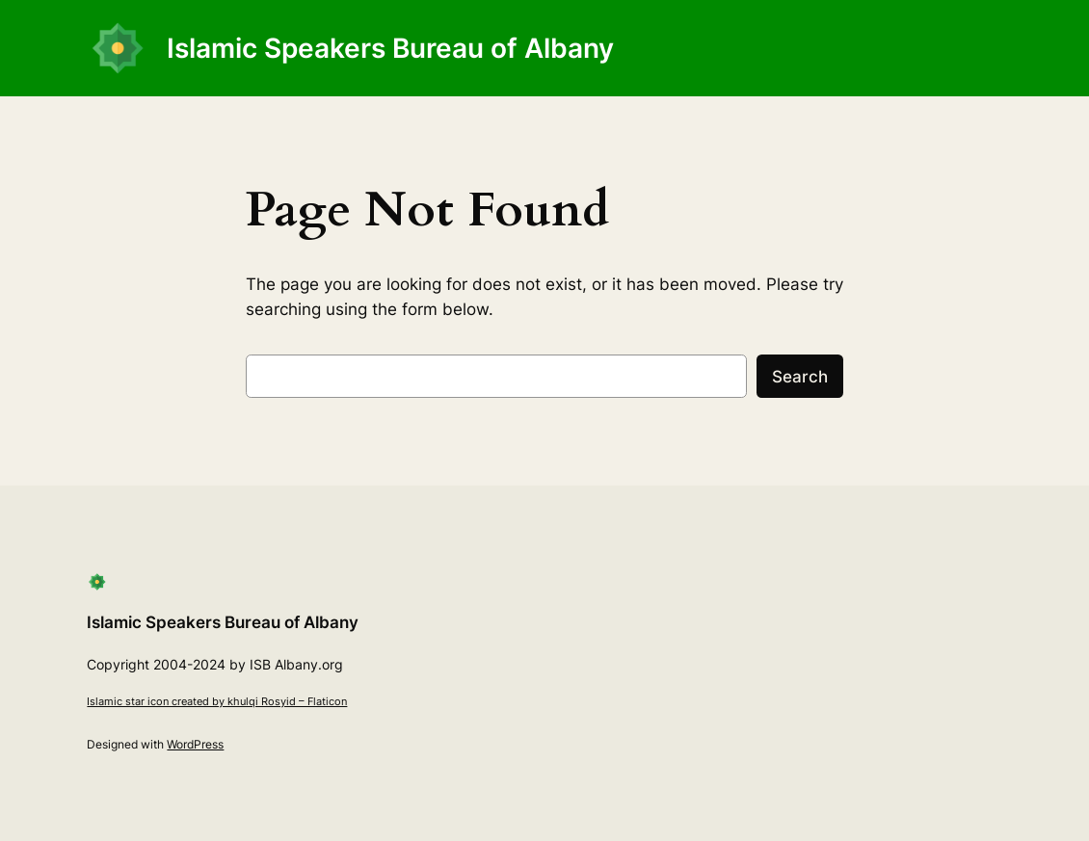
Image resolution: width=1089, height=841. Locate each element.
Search (800, 376)
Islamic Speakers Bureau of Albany (390, 48)
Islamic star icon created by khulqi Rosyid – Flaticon (217, 701)
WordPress (195, 744)
